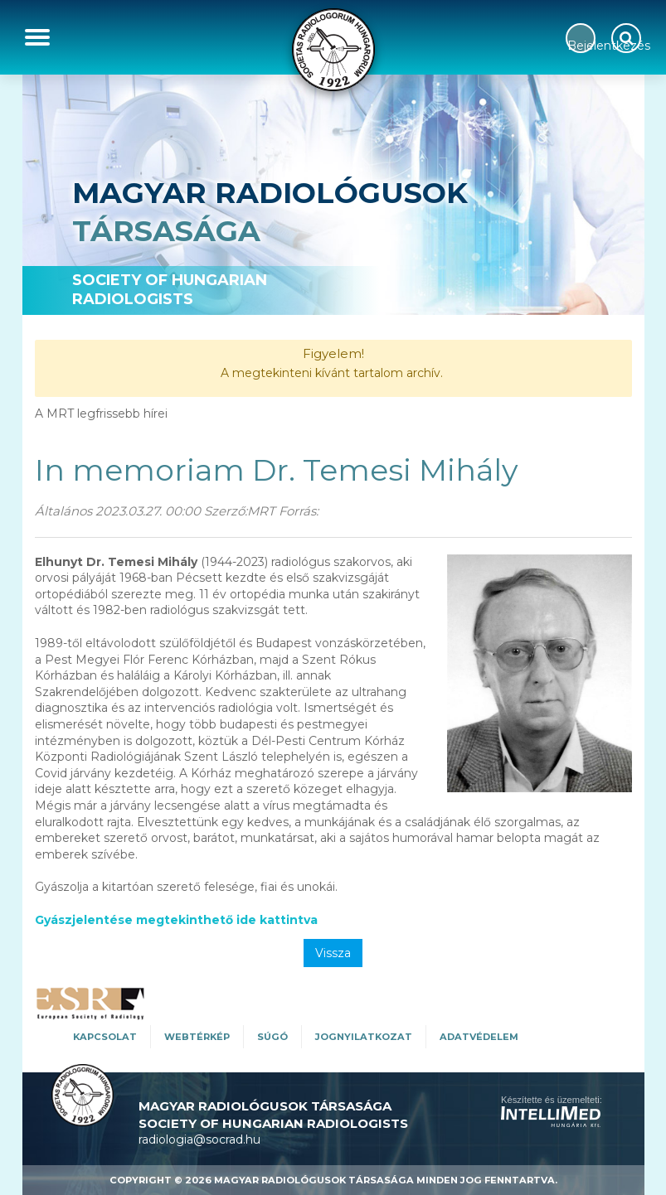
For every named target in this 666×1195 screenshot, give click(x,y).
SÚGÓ (272, 1037)
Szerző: (225, 511)
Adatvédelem (479, 1037)
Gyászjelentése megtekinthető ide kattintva (176, 919)
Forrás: (298, 511)
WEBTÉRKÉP (197, 1037)
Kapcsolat (105, 1037)
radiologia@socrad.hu (199, 1139)
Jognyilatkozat (363, 1037)
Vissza (333, 953)
